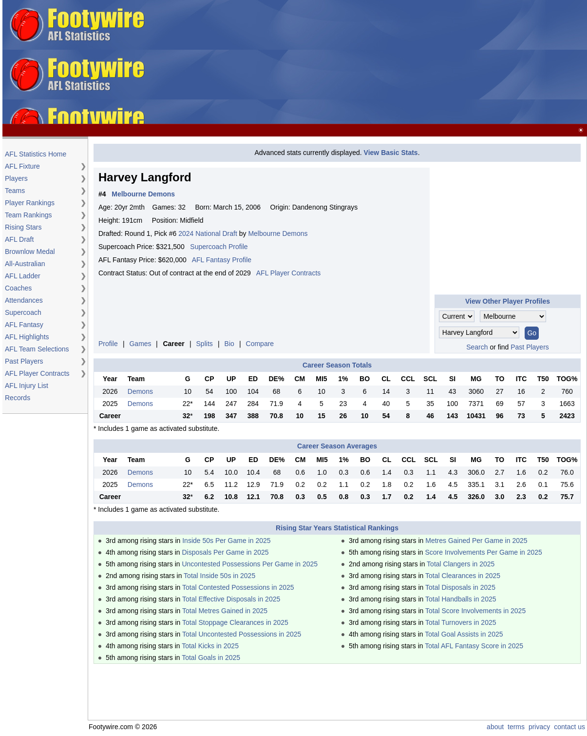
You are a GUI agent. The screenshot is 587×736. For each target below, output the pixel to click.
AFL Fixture (22, 166)
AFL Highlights (27, 337)
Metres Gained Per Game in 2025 (476, 540)
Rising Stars (23, 227)
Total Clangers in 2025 (460, 564)
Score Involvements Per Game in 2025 (483, 552)
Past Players (24, 361)
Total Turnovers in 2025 (460, 622)
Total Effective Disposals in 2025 (231, 599)
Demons (140, 391)
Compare (260, 344)
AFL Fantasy (24, 325)
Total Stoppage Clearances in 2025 (235, 622)
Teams (15, 190)
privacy (539, 727)
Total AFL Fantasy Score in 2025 (474, 646)
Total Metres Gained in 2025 (224, 611)
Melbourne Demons (277, 233)
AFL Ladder (22, 276)
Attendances (24, 300)
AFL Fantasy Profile (221, 260)
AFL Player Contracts (37, 373)
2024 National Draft (207, 233)
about (495, 727)
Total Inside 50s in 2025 (219, 576)
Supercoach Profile (218, 247)
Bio (229, 344)
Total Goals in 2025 (211, 657)
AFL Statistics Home (35, 154)
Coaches (18, 288)
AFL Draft (19, 239)
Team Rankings (28, 215)
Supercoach (23, 312)
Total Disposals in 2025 (460, 587)
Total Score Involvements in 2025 (475, 611)
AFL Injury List (26, 385)
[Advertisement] (368, 62)
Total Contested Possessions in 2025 (238, 587)
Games (140, 344)
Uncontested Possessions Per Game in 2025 (250, 564)
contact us (569, 727)
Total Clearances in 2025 (462, 576)
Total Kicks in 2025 (210, 646)
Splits (204, 344)
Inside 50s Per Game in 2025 (226, 540)
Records (17, 398)
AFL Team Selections (37, 349)
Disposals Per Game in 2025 (225, 552)
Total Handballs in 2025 (460, 599)
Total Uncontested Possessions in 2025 (241, 634)
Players (16, 178)
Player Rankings (30, 203)
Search (477, 347)
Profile (108, 344)
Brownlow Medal (30, 251)
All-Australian (25, 264)
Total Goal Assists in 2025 (464, 634)
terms (516, 727)
